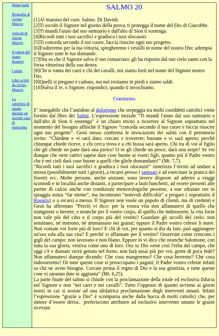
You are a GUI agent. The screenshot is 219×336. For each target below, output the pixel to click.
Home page (20, 5)
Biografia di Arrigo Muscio (21, 19)
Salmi (82, 115)
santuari (149, 172)
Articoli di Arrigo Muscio (20, 38)
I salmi (17, 71)
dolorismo (106, 110)
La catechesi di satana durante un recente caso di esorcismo (21, 113)
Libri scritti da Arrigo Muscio (20, 85)
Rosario (41, 200)
